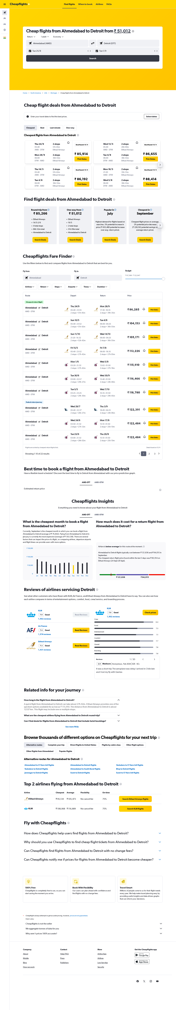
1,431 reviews (44, 715)
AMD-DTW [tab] (99, 482)
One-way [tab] (70, 128)
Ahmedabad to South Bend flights (85, 834)
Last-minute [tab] (55, 128)
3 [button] (154, 453)
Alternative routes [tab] (34, 810)
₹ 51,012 (122, 30)
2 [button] (149, 453)
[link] (40, 240)
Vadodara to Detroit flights (36, 834)
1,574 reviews (44, 700)
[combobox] (31, 36)
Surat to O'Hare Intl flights (127, 838)
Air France (42, 692)
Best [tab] (42, 128)
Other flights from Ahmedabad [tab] (39, 817)
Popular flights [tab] (65, 817)
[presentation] (133, 31)
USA (45, 93)
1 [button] (143, 453)
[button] (5, 4)
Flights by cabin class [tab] (111, 810)
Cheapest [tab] (30, 128)
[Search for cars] (4, 24)
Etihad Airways (45, 707)
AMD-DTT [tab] (86, 482)
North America (36, 93)
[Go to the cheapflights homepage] (20, 4)
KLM (40, 676)
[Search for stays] (4, 18)
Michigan (54, 93)
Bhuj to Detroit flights (125, 834)
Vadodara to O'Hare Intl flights (129, 831)
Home (25, 93)
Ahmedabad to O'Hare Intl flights (39, 831)
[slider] (163, 278)
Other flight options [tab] (135, 810)
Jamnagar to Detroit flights (36, 838)
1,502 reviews (44, 684)
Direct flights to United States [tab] (83, 810)
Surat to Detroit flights (80, 838)
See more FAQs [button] (72, 792)
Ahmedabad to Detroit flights (83, 831)
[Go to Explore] (4, 30)
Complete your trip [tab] (56, 810)
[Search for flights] (4, 12)
